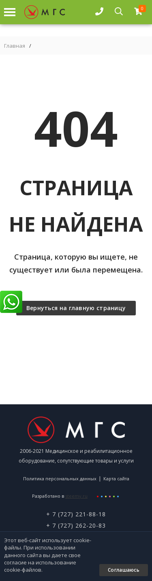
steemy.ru (76, 496)
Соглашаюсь (123, 569)
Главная (14, 46)
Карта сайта (116, 478)
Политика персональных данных (59, 478)
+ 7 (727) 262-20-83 (76, 525)
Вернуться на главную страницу (76, 308)
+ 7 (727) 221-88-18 (76, 514)
